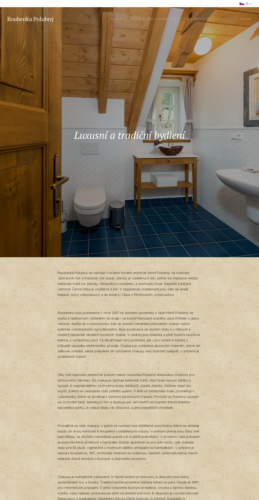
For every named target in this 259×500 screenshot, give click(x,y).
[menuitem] (116, 18)
